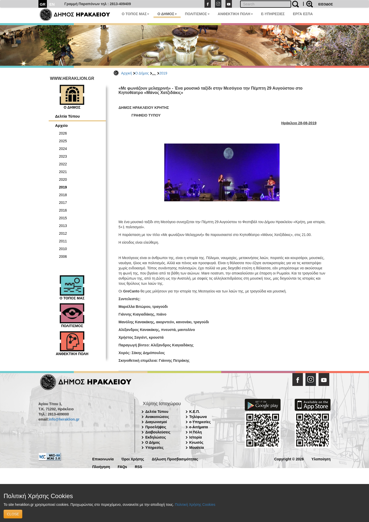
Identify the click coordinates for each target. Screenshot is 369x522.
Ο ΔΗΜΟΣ (167, 14)
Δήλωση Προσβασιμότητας (175, 458)
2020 (63, 179)
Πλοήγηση (101, 466)
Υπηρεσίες (154, 447)
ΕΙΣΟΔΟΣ (325, 4)
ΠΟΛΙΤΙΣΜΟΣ (197, 14)
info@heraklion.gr (64, 419)
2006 (63, 256)
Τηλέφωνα (198, 417)
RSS (138, 466)
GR (43, 4)
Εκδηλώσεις (155, 437)
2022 (63, 164)
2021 (63, 172)
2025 (63, 141)
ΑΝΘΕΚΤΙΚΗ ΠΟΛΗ (235, 14)
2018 (63, 195)
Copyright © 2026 (289, 458)
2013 (63, 226)
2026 (63, 133)
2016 (63, 210)
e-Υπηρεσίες (200, 422)
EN (52, 4)
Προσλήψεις (155, 427)
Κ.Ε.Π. (194, 412)
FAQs (122, 466)
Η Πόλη (195, 432)
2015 (63, 218)
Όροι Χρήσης (132, 458)
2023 (63, 156)
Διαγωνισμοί (156, 422)
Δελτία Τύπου (67, 116)
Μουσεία (196, 447)
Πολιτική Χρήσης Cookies (195, 504)
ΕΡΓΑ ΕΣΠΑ (303, 14)
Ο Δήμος (142, 73)
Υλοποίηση (321, 458)
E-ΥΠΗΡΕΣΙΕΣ (273, 14)
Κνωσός (196, 442)
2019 (163, 73)
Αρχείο (61, 125)
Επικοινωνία (103, 458)
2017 (63, 203)
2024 (63, 149)
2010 (63, 249)
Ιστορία (195, 437)
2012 (63, 233)
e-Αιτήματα (198, 427)
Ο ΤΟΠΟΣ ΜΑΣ (135, 14)
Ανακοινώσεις (157, 417)
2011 (63, 241)
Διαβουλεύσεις (157, 432)
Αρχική (126, 73)
